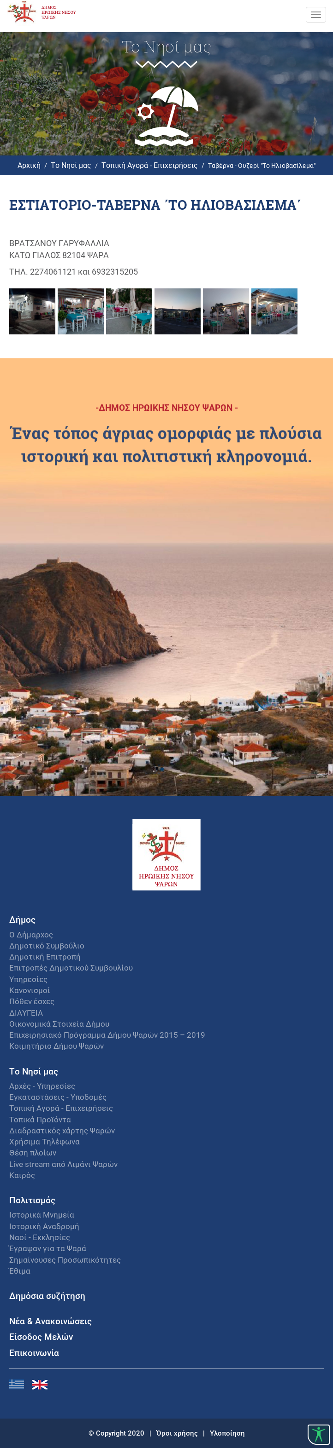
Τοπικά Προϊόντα (40, 1119)
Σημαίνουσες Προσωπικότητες (65, 1259)
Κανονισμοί (29, 990)
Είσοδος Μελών (41, 1336)
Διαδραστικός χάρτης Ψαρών (62, 1130)
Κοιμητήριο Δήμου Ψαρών (56, 1045)
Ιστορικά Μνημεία (41, 1214)
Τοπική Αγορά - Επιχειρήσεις (149, 165)
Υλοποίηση (227, 1432)
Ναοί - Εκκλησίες (39, 1237)
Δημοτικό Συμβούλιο (46, 945)
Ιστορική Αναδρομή (44, 1226)
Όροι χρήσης (178, 1432)
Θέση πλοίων (32, 1152)
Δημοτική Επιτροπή (45, 956)
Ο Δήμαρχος (31, 934)
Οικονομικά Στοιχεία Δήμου (59, 1023)
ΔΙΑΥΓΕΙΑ (26, 1012)
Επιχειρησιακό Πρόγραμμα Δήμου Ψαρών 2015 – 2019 (107, 1034)
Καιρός (22, 1175)
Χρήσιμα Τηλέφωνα (44, 1141)
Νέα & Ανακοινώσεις (50, 1321)
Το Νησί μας (71, 165)
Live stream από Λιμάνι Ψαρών (63, 1164)
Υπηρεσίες (28, 979)
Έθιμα (19, 1270)
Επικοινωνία (34, 1352)
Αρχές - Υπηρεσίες (42, 1085)
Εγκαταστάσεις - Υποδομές (58, 1097)
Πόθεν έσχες (31, 1001)
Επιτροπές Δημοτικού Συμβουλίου (71, 967)
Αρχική (29, 165)
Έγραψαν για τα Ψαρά (47, 1248)
